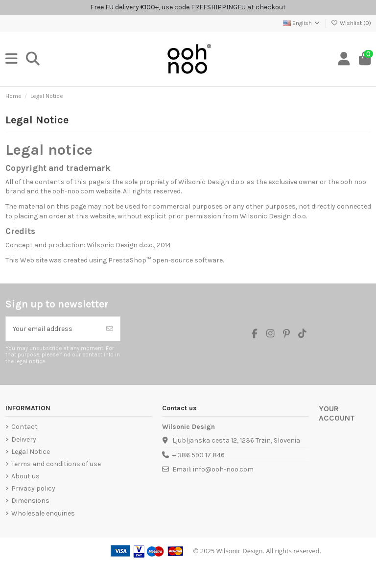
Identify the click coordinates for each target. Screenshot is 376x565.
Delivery (23, 439)
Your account (337, 413)
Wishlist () (351, 23)
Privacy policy (33, 488)
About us (25, 476)
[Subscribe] (109, 329)
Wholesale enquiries (43, 513)
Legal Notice (30, 451)
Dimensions (30, 500)
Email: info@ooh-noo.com (213, 469)
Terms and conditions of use (56, 464)
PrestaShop (127, 260)
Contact (24, 427)
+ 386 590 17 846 (198, 455)
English (302, 23)
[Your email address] (53, 329)
